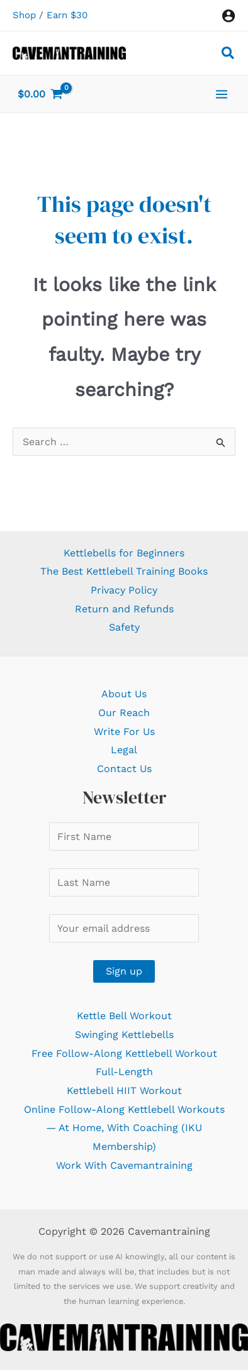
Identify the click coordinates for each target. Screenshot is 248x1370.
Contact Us (124, 769)
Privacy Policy (124, 590)
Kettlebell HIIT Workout (124, 1091)
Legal (124, 750)
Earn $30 (67, 15)
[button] (228, 55)
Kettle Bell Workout (124, 1016)
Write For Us (124, 731)
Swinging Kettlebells (124, 1035)
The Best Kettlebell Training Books (124, 571)
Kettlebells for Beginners (124, 553)
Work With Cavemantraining (124, 1165)
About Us (124, 694)
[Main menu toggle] (221, 94)
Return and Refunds (124, 609)
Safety (124, 627)
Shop (24, 15)
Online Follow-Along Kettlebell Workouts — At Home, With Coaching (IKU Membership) (124, 1127)
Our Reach (124, 713)
